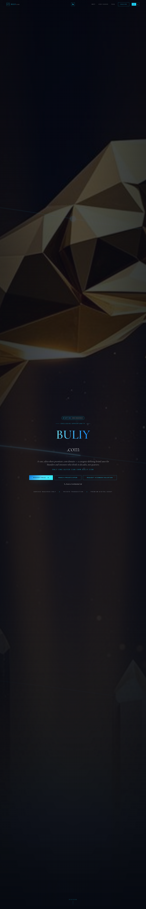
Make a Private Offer (68, 477)
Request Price (41, 477)
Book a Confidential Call (73, 484)
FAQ (113, 4)
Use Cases (103, 4)
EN (134, 4)
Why (93, 4)
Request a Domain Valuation (100, 477)
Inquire (123, 4)
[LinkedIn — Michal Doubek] (73, 4)
